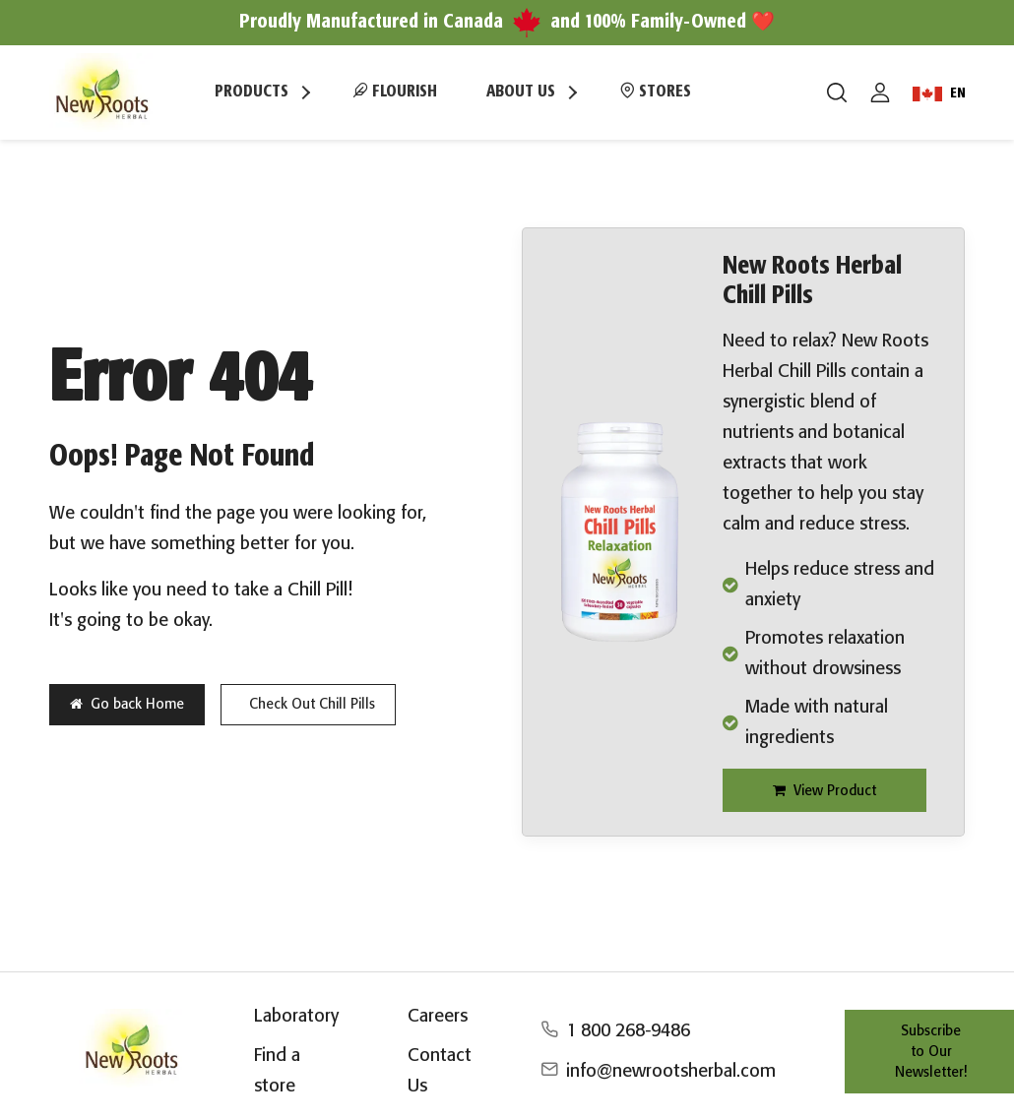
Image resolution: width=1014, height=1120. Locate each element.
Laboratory (296, 1017)
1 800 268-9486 (628, 1031)
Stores (655, 90)
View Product (824, 790)
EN (939, 94)
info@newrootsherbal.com (671, 1072)
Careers (438, 1017)
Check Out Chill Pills (312, 705)
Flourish (394, 90)
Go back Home (127, 704)
